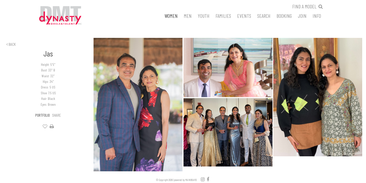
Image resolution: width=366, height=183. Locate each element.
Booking (284, 15)
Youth (203, 15)
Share (56, 115)
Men (188, 15)
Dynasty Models (70, 15)
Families (223, 15)
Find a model (304, 6)
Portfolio (42, 115)
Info (317, 15)
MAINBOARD (191, 179)
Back (11, 44)
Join (302, 15)
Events (244, 15)
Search (263, 15)
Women (171, 15)
